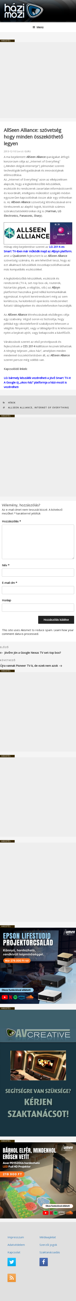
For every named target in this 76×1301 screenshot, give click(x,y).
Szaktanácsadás (50, 1252)
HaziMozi (12, 3)
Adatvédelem (16, 1245)
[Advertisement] (38, 80)
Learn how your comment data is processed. (38, 632)
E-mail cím (9, 583)
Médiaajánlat (48, 1237)
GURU (27, 151)
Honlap (6, 600)
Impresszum (16, 1237)
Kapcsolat (14, 1252)
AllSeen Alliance (20, 407)
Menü (38, 27)
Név (5, 565)
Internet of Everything (51, 407)
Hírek (12, 402)
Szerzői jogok (48, 1245)
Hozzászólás (11, 521)
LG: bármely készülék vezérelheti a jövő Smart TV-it (37, 378)
